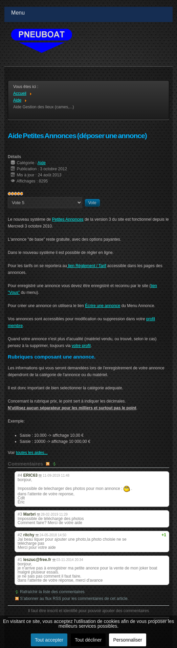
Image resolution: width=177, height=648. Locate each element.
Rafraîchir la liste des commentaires (52, 591)
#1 (20, 559)
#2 (20, 535)
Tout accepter (49, 640)
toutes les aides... (31, 452)
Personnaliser (127, 640)
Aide (42, 162)
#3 (20, 514)
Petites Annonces (68, 219)
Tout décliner (88, 640)
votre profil (81, 345)
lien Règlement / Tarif (86, 265)
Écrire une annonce (102, 305)
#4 (20, 475)
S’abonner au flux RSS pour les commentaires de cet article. (74, 598)
